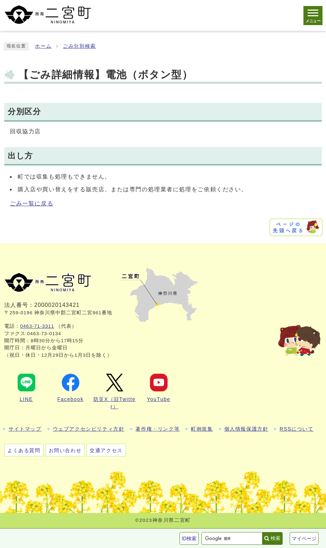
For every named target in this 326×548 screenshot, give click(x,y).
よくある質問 (24, 450)
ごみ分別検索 (79, 46)
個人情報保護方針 (246, 429)
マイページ (304, 538)
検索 (275, 538)
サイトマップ (25, 429)
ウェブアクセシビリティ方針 (89, 429)
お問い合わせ (65, 450)
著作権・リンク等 (157, 429)
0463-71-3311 (37, 326)
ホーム (43, 46)
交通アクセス (106, 450)
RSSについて (296, 429)
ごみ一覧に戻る (31, 203)
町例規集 (202, 429)
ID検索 (189, 538)
